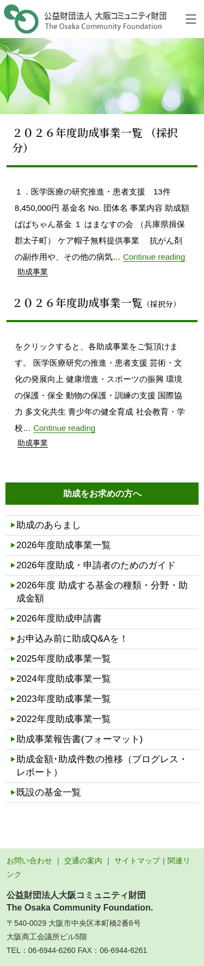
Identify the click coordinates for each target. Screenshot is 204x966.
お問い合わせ (29, 860)
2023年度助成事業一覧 (63, 699)
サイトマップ (137, 860)
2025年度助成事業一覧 (63, 659)
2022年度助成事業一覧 (63, 719)
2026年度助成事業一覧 (63, 545)
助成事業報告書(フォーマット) (79, 739)
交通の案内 (83, 860)
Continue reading (154, 256)
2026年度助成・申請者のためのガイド (96, 565)
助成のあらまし (48, 525)
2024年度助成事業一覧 (63, 679)
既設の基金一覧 (48, 792)
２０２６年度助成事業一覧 (96, 302)
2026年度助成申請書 (59, 618)
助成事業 (32, 271)
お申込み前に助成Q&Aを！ (72, 638)
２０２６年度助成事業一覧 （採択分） (95, 139)
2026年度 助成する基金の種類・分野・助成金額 (102, 592)
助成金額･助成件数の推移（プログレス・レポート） (102, 765)
